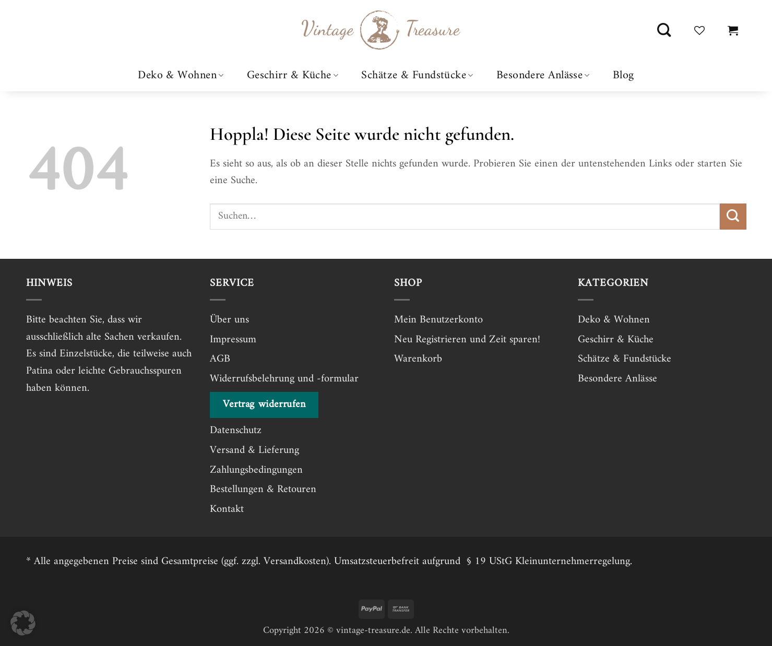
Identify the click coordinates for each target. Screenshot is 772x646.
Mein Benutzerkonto (438, 319)
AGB (220, 359)
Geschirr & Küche (293, 75)
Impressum (233, 339)
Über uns (229, 319)
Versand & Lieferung (254, 450)
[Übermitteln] (733, 217)
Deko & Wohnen (180, 75)
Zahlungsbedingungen (256, 470)
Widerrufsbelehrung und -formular (284, 378)
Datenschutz (236, 430)
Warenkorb (418, 359)
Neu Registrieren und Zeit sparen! (467, 339)
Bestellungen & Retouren (263, 489)
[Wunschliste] (699, 30)
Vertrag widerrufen (264, 405)
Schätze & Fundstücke (417, 75)
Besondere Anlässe (543, 75)
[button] (733, 30)
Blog (623, 75)
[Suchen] (664, 30)
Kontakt (227, 509)
